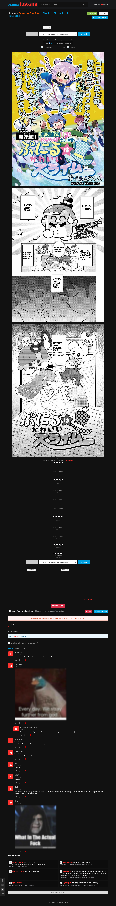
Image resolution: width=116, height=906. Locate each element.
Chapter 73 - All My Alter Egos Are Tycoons (73, 864)
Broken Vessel (68, 862)
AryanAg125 (67, 871)
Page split (92, 13)
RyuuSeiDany (17, 883)
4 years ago (18, 654)
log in (16, 636)
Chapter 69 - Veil (14, 866)
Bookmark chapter (99, 18)
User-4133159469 (18, 871)
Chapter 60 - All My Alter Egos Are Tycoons (73, 877)
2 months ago (24, 866)
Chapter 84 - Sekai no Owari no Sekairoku (22, 874)
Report (103, 13)
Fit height (72, 47)
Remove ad (47, 27)
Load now (60, 471)
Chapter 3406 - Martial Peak (18, 885)
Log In (104, 4)
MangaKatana (63, 902)
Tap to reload (70, 460)
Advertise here (88, 599)
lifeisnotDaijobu (17, 862)
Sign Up (96, 4)
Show (9, 626)
